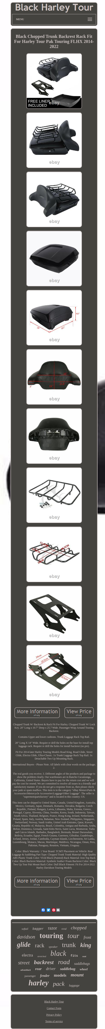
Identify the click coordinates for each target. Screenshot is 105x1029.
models (60, 975)
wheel (84, 969)
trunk (69, 944)
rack (39, 945)
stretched (41, 956)
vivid (63, 928)
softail (25, 928)
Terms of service (54, 1021)
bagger (38, 929)
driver (51, 969)
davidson (26, 937)
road (64, 961)
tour (73, 936)
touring (51, 935)
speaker (53, 946)
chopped (78, 927)
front (87, 937)
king (85, 945)
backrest (44, 962)
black (58, 953)
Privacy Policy (54, 1014)
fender (45, 976)
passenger (30, 976)
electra (27, 955)
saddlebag (67, 969)
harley (38, 983)
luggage (74, 985)
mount (77, 975)
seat (84, 956)
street (24, 962)
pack (59, 983)
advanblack (25, 970)
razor (52, 928)
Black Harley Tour (54, 1001)
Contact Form (54, 1008)
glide (23, 944)
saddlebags (82, 963)
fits (74, 956)
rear (38, 969)
